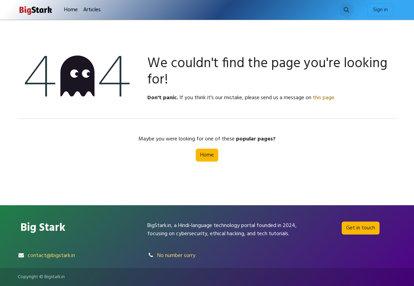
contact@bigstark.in (51, 255)
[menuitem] (70, 10)
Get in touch (360, 228)
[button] (346, 10)
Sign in (380, 9)
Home (207, 155)
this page (323, 97)
